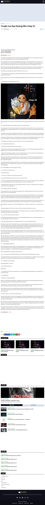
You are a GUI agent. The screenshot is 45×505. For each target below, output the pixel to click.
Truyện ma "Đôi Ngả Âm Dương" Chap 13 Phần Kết (7, 351)
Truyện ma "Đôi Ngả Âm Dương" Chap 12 (22, 351)
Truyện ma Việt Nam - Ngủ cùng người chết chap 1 (17, 429)
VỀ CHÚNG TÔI (14, 503)
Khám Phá (3, 479)
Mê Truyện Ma (24, 501)
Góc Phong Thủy (4, 482)
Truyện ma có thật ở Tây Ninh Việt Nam (15, 414)
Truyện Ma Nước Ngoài (5, 484)
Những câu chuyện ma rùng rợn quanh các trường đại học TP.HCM (20, 409)
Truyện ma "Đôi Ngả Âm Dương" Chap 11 (37, 351)
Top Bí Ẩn (3, 477)
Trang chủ (2, 23)
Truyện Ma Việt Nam (8, 23)
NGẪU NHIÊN (11, 405)
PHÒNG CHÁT (20, 503)
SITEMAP (31, 503)
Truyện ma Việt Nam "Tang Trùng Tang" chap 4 (16, 424)
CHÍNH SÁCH (26, 503)
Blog (2, 481)
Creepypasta (3, 487)
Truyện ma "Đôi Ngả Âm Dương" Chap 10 (9, 466)
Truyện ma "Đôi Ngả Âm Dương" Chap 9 (9, 470)
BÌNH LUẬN (33, 405)
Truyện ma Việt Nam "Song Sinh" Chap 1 (10, 400)
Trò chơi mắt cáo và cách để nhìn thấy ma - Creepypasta (18, 419)
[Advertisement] (22, 12)
